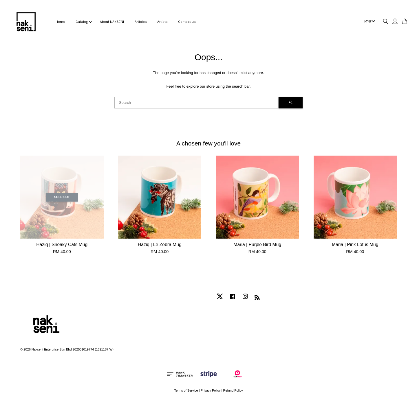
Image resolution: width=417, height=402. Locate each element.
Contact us (187, 22)
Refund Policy (233, 390)
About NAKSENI (112, 22)
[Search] (196, 102)
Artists (162, 22)
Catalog (84, 22)
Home (60, 22)
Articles (141, 22)
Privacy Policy (211, 390)
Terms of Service (186, 390)
